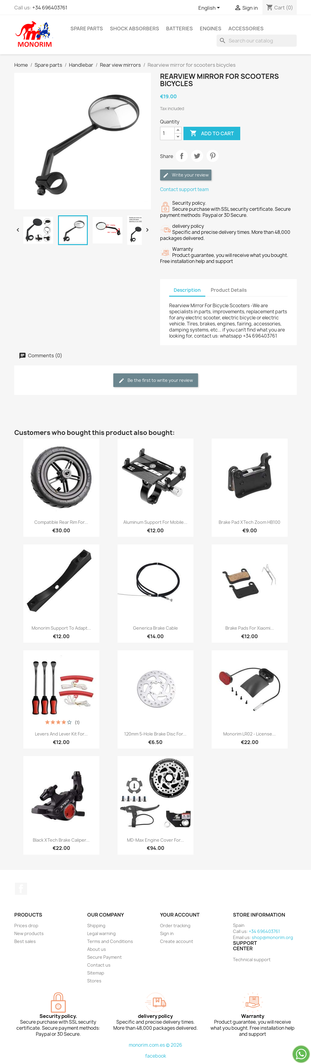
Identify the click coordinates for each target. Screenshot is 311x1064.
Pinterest (213, 156)
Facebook (21, 889)
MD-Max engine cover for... (155, 840)
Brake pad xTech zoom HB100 (249, 522)
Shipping (96, 925)
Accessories (246, 28)
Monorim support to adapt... (61, 628)
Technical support (252, 959)
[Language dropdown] (210, 8)
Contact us (99, 965)
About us (96, 949)
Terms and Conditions (110, 941)
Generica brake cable (155, 628)
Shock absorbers (134, 28)
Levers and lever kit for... (61, 734)
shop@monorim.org (272, 937)
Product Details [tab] (229, 290)
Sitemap (95, 973)
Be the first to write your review (155, 380)
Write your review (186, 175)
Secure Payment (104, 957)
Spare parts (86, 28)
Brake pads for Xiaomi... (249, 628)
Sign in (167, 933)
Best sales (25, 941)
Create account (176, 941)
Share (182, 156)
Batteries (179, 28)
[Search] (257, 41)
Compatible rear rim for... (61, 522)
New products (29, 933)
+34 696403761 (49, 7)
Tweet (197, 156)
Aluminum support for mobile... (155, 522)
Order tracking (175, 925)
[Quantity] (167, 133)
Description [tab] (187, 290)
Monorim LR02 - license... (249, 734)
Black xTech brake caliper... (61, 840)
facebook (155, 1056)
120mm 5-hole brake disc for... (155, 734)
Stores (94, 981)
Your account (180, 914)
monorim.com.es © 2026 (155, 1045)
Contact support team (184, 189)
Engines (210, 28)
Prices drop (26, 925)
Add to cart (212, 133)
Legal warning (101, 933)
